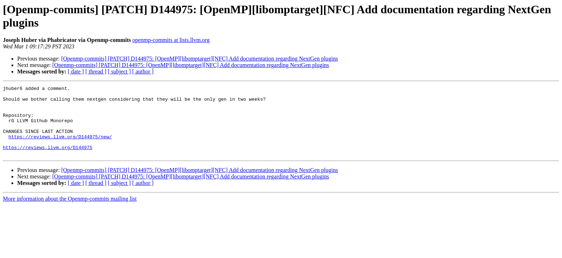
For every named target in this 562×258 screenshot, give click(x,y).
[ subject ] (119, 71)
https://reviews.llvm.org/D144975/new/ (60, 147)
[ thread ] (95, 71)
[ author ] (143, 71)
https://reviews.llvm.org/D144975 (47, 160)
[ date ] (76, 71)
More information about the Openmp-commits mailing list (70, 213)
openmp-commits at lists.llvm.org (171, 40)
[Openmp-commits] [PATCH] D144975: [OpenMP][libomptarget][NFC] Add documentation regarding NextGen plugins (199, 59)
